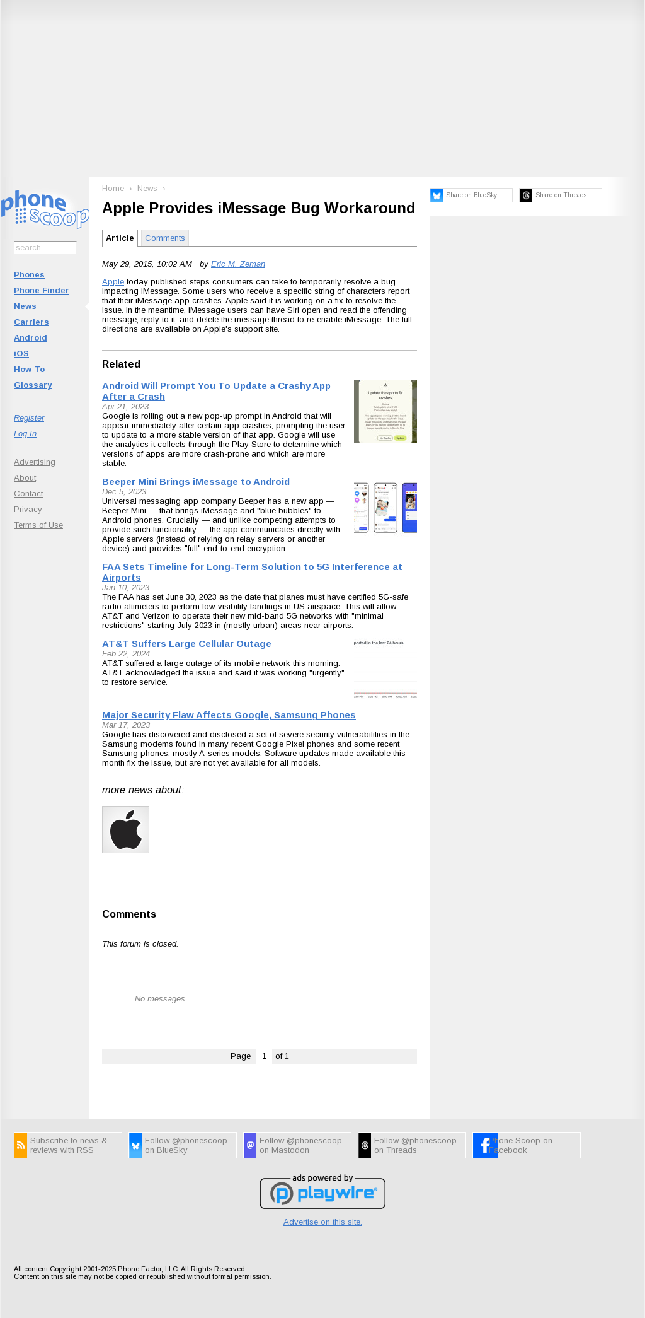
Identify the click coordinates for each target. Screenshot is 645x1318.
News (25, 306)
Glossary (33, 385)
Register (29, 418)
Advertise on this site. (322, 1222)
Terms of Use (38, 525)
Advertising (34, 462)
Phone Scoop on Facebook (520, 1145)
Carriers (31, 322)
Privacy (28, 509)
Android (30, 337)
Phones (29, 274)
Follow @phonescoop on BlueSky (186, 1145)
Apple (113, 281)
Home (113, 188)
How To (29, 369)
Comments (165, 238)
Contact (28, 493)
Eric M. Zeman (238, 264)
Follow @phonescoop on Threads (415, 1145)
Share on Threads (560, 195)
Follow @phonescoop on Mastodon (301, 1145)
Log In (25, 433)
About (25, 477)
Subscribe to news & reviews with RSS (68, 1145)
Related (121, 364)
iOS (21, 353)
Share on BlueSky (471, 195)
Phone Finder (41, 290)
